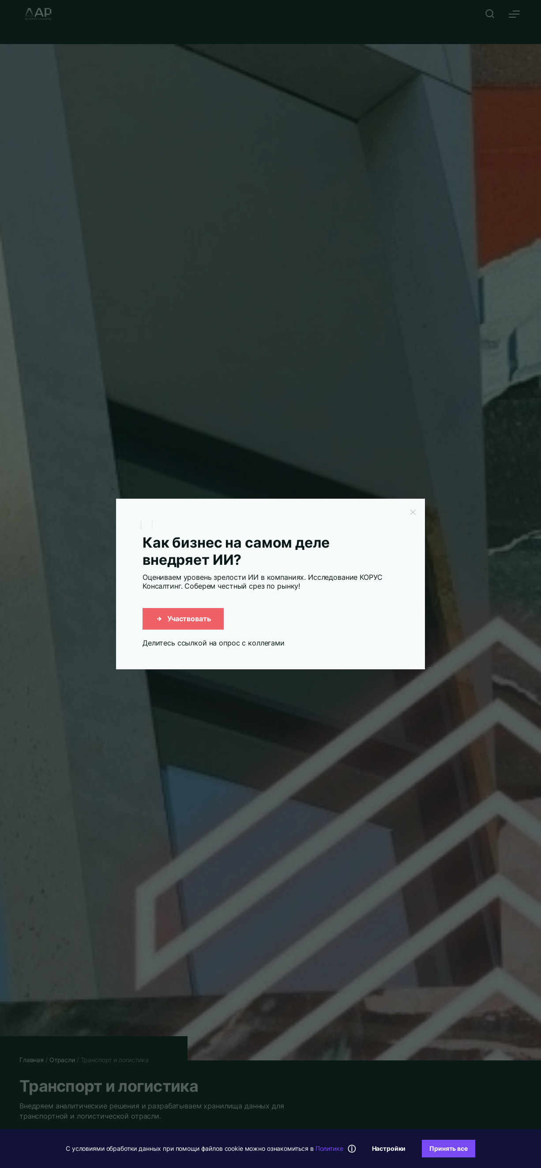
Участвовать (183, 618)
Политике (329, 1148)
